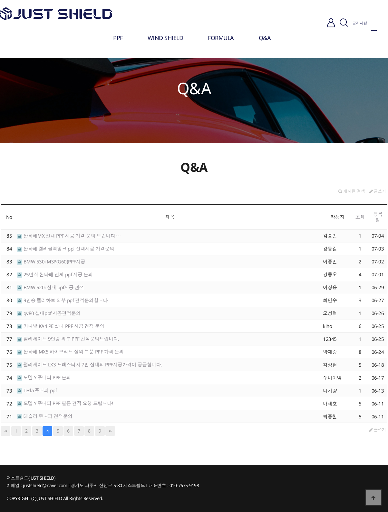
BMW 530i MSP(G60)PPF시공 (51, 261)
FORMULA (221, 38)
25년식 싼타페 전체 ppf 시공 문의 (55, 274)
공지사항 (359, 23)
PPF (118, 38)
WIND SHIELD (165, 38)
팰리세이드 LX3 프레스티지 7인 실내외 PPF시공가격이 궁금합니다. (89, 364)
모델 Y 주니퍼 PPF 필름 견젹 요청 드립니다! (65, 403)
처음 (5, 431)
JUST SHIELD (49, 498)
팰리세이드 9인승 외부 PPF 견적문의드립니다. (68, 338)
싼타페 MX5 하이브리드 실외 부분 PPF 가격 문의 (70, 351)
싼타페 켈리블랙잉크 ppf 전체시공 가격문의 (65, 248)
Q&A (265, 38)
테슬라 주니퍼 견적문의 (45, 416)
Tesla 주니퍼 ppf (37, 390)
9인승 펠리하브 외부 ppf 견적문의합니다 (62, 300)
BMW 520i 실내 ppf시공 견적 (50, 287)
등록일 (378, 217)
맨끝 (110, 431)
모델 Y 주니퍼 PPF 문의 (44, 377)
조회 (360, 217)
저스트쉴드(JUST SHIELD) (30, 478)
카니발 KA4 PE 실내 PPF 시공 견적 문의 (60, 326)
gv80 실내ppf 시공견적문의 (49, 313)
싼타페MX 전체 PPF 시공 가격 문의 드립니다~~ (69, 235)
